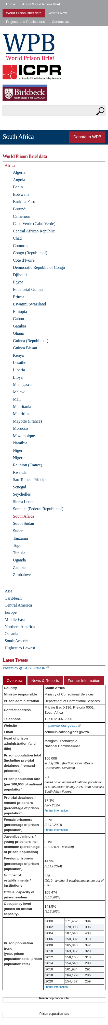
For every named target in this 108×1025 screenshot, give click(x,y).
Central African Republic (34, 231)
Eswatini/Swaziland (29, 304)
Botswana (21, 194)
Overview (14, 680)
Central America (18, 605)
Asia (8, 591)
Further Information (84, 680)
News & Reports (45, 680)
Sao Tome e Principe (30, 479)
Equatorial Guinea (28, 289)
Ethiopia (20, 311)
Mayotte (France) (27, 421)
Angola (19, 179)
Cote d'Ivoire (24, 260)
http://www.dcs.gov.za (62, 725)
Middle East (15, 619)
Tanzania (20, 538)
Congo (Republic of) (30, 252)
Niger (17, 450)
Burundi (19, 209)
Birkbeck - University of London (28, 93)
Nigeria (19, 457)
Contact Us (60, 22)
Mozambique (24, 435)
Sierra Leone (23, 501)
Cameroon (21, 216)
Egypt (18, 282)
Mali (17, 399)
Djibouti (20, 274)
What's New (57, 13)
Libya (18, 377)
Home (10, 4)
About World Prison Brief (41, 4)
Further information (56, 986)
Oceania (11, 633)
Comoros (20, 245)
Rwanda (19, 472)
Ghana (18, 333)
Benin (18, 186)
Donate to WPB (87, 137)
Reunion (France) (27, 465)
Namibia (20, 442)
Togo (17, 545)
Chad (17, 238)
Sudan (18, 530)
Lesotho (19, 362)
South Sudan (23, 523)
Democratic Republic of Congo (39, 267)
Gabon (18, 318)
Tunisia (19, 552)
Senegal (19, 487)
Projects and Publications (25, 22)
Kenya (18, 355)
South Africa (23, 516)
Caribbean (13, 598)
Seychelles (22, 494)
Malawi (19, 391)
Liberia (19, 369)
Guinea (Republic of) (30, 340)
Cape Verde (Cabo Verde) (34, 223)
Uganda (19, 560)
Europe (11, 612)
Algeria (19, 172)
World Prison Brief (30, 47)
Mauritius (21, 413)
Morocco (20, 428)
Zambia (19, 567)
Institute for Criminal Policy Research (33, 72)
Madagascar (23, 384)
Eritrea (18, 296)
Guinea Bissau (25, 347)
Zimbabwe (22, 574)
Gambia (19, 326)
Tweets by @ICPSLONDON (26, 668)
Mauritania (22, 406)
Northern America (20, 626)
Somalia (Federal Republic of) (38, 508)
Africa (10, 165)
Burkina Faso (24, 201)
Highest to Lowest (20, 647)
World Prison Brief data (24, 13)
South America (17, 640)
